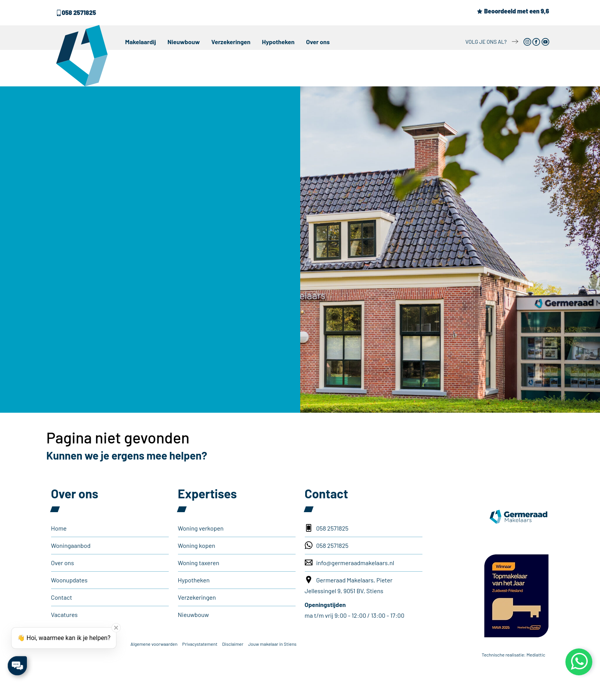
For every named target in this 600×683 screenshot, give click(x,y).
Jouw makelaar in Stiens (272, 644)
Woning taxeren (198, 562)
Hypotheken (278, 41)
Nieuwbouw (184, 41)
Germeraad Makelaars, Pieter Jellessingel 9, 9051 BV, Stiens (349, 585)
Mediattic (536, 654)
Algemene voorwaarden (154, 644)
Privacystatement (199, 644)
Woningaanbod (71, 545)
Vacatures (64, 614)
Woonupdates (69, 580)
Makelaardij (140, 41)
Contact (61, 597)
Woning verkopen (201, 528)
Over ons (318, 41)
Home (59, 528)
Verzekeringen (231, 41)
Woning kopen (196, 545)
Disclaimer (232, 644)
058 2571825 (76, 12)
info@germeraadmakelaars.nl (349, 562)
